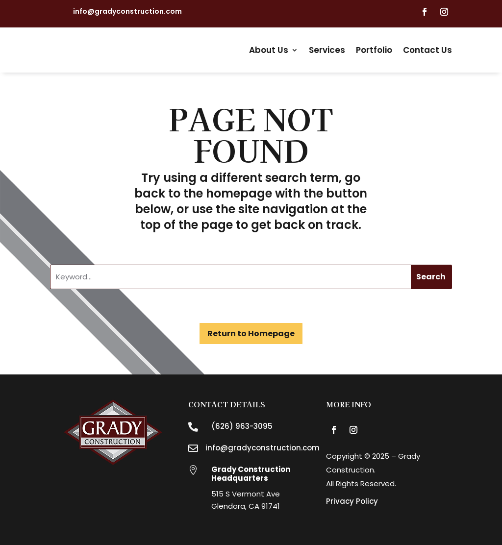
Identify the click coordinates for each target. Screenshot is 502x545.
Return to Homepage (251, 333)
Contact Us (427, 50)
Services (327, 50)
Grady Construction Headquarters (250, 473)
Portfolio (374, 50)
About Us (268, 50)
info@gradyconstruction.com (127, 11)
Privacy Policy (352, 501)
